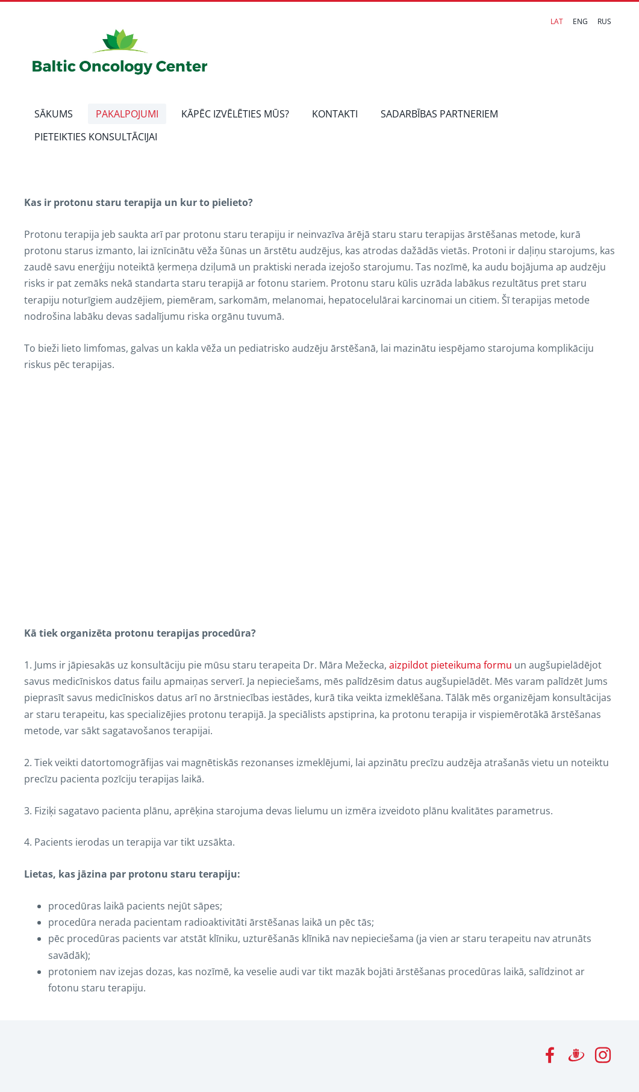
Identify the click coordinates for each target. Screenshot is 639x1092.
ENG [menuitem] (580, 21)
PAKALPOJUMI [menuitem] (127, 113)
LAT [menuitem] (556, 21)
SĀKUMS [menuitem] (53, 113)
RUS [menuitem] (604, 21)
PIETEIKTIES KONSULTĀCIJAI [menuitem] (95, 136)
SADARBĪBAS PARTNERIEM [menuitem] (439, 113)
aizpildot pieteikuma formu (450, 665)
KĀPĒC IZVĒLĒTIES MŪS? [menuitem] (235, 113)
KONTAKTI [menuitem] (335, 113)
